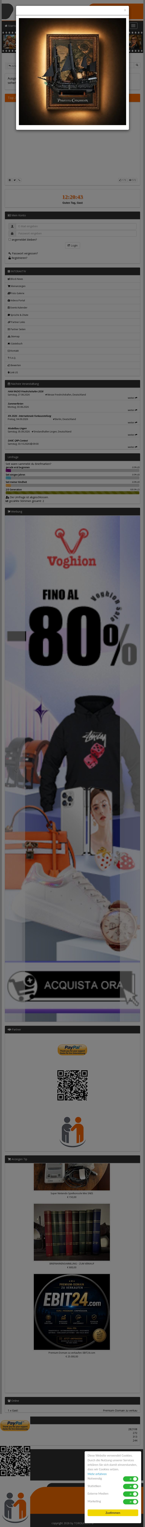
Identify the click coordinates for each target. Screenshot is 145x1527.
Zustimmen (113, 1513)
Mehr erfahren (97, 1474)
